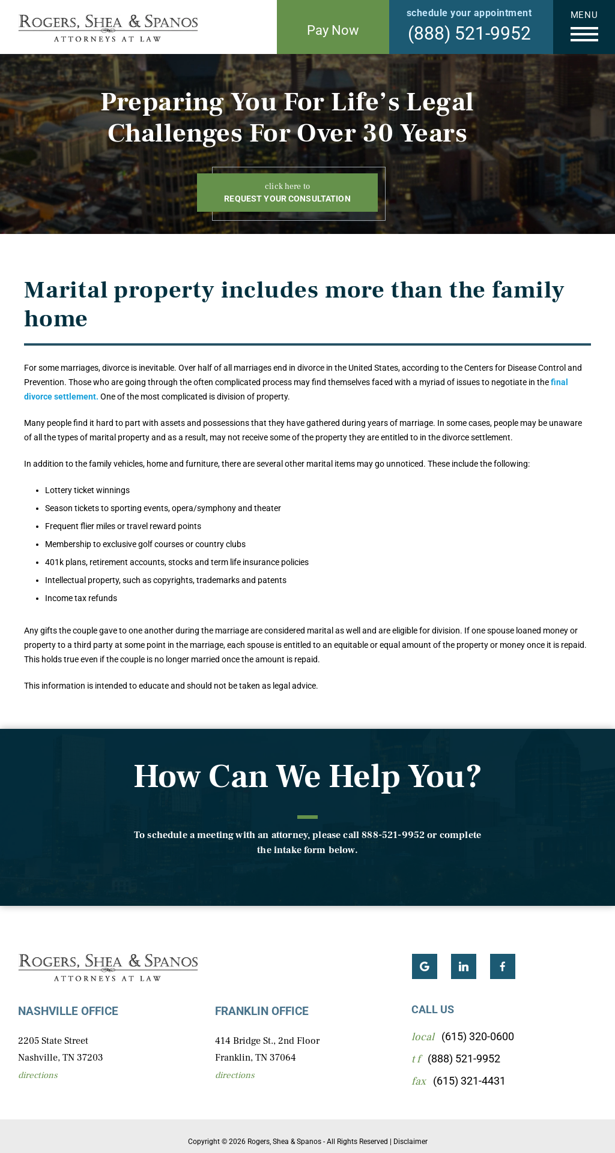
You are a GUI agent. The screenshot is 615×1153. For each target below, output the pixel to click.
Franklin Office (262, 1011)
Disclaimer (410, 1141)
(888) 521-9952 (469, 33)
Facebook (502, 966)
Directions (38, 1075)
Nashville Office (68, 1011)
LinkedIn (463, 966)
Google (424, 966)
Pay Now (333, 30)
